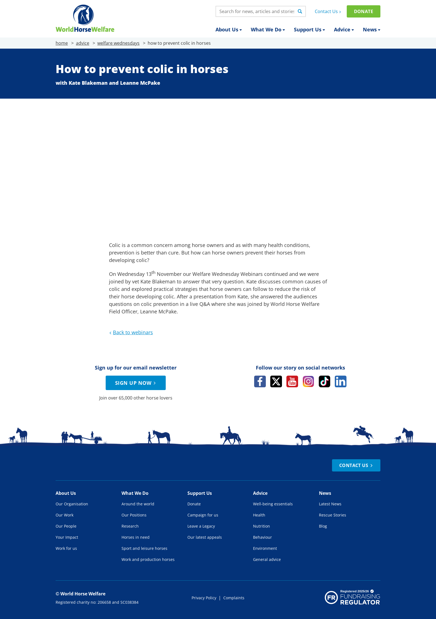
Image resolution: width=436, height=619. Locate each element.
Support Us (309, 29)
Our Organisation (72, 503)
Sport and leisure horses (144, 548)
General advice (267, 559)
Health (259, 515)
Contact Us (328, 11)
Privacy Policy (204, 597)
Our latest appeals (204, 537)
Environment (265, 548)
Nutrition (261, 526)
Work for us (66, 548)
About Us (228, 29)
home (62, 43)
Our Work (64, 515)
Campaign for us (202, 515)
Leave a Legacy (201, 526)
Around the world (138, 503)
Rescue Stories (332, 515)
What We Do (268, 29)
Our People (66, 526)
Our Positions (134, 515)
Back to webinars (130, 332)
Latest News (330, 503)
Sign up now (136, 383)
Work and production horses (148, 559)
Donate (363, 11)
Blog (323, 526)
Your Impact (67, 537)
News (371, 29)
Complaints (233, 597)
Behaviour (262, 537)
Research (130, 526)
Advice (344, 29)
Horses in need (136, 537)
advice (82, 43)
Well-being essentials (273, 503)
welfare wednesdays (118, 43)
